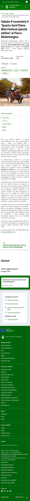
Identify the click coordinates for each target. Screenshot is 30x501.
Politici (3, 355)
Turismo (3, 403)
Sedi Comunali (5, 497)
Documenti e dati (5, 361)
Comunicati (4, 414)
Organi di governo (6, 345)
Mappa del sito (19, 497)
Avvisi (2, 416)
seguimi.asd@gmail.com (8, 232)
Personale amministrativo (8, 358)
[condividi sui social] (5, 63)
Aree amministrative (6, 348)
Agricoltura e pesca (6, 369)
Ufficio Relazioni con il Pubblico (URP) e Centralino (14, 454)
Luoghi (3, 428)
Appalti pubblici (5, 377)
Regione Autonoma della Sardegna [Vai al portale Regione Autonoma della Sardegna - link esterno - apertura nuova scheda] (10, 2)
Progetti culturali (5, 433)
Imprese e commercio (6, 392)
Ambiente (3, 372)
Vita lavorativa (5, 405)
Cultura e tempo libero (7, 385)
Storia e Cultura (5, 435)
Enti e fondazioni (5, 353)
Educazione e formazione (7, 387)
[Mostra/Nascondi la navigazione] (2, 7)
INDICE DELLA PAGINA (15, 113)
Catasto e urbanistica (6, 382)
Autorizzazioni (5, 380)
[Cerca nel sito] (26, 7)
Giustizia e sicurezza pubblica (9, 390)
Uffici (2, 350)
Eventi (2, 430)
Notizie (3, 419)
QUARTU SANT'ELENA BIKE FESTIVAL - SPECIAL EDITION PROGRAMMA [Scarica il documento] (15, 246)
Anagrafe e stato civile (7, 374)
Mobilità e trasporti (6, 395)
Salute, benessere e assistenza (9, 397)
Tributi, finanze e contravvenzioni (10, 400)
